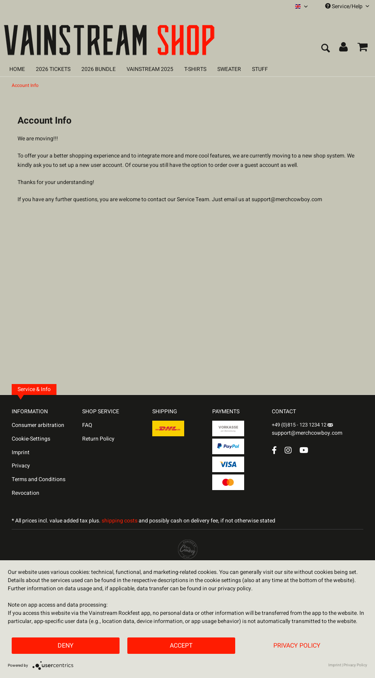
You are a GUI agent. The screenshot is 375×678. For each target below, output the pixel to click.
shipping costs (119, 521)
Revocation (25, 493)
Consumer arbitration (38, 425)
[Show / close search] (325, 49)
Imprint (21, 452)
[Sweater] (229, 69)
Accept (181, 645)
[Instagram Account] (288, 450)
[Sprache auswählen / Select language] (301, 6)
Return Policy (98, 439)
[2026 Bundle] (98, 69)
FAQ (87, 425)
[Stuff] (259, 69)
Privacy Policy (296, 645)
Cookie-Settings (31, 439)
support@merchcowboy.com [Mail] (307, 430)
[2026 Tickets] (53, 69)
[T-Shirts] (195, 69)
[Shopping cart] (362, 49)
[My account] (344, 49)
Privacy (21, 466)
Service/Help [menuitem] (347, 6)
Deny (66, 645)
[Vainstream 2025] (150, 69)
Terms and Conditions (38, 479)
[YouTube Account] (303, 450)
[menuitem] (301, 6)
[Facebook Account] (274, 450)
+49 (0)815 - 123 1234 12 (299, 424)
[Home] (17, 69)
